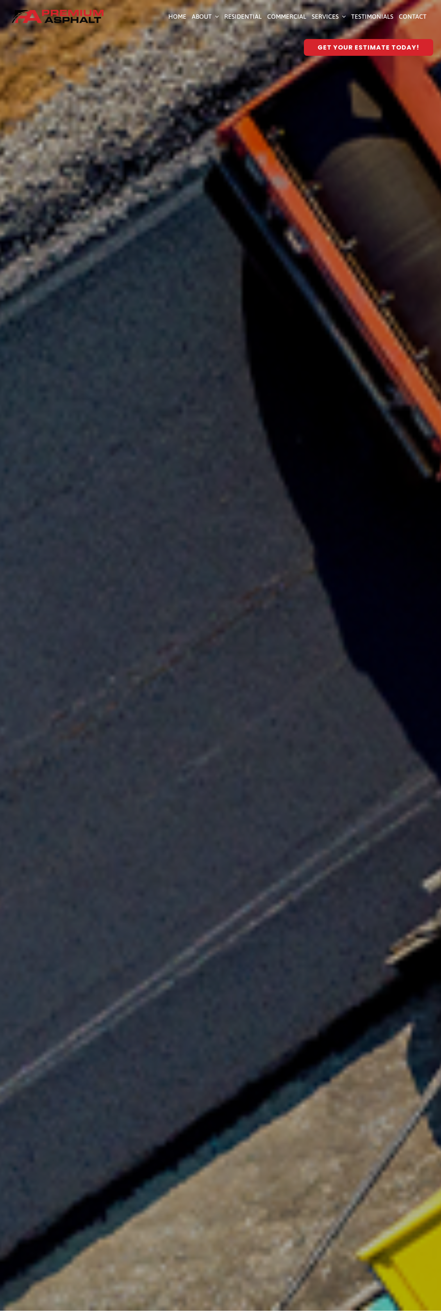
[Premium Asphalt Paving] (58, 12)
